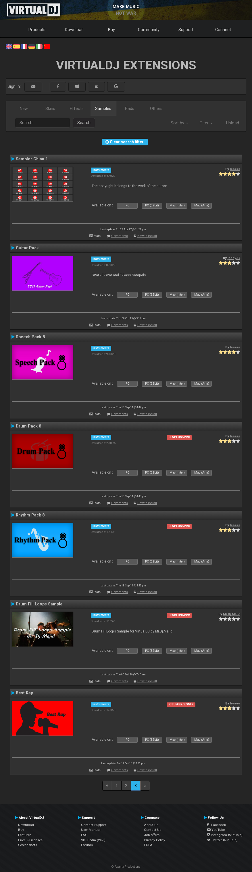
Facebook (216, 825)
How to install (147, 236)
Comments (119, 236)
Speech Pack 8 (30, 337)
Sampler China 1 (32, 159)
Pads (129, 108)
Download (74, 29)
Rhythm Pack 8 (30, 515)
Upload (232, 123)
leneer (235, 169)
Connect (223, 29)
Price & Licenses (30, 840)
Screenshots (27, 845)
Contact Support (93, 825)
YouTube (216, 830)
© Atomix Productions (126, 867)
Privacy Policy (154, 840)
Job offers (151, 835)
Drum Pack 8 (28, 426)
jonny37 (234, 258)
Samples (103, 108)
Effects (77, 108)
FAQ (84, 835)
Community (148, 29)
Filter (206, 123)
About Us (151, 825)
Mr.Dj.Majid (231, 614)
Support (185, 29)
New (24, 108)
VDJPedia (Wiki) (93, 840)
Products (36, 29)
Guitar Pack (27, 248)
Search (84, 122)
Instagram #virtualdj (225, 835)
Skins (50, 108)
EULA (148, 845)
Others (156, 108)
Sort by (179, 123)
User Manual (91, 830)
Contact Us (152, 830)
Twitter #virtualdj (222, 840)
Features (24, 835)
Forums (87, 845)
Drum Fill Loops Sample (39, 604)
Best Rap (24, 693)
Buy (111, 29)
